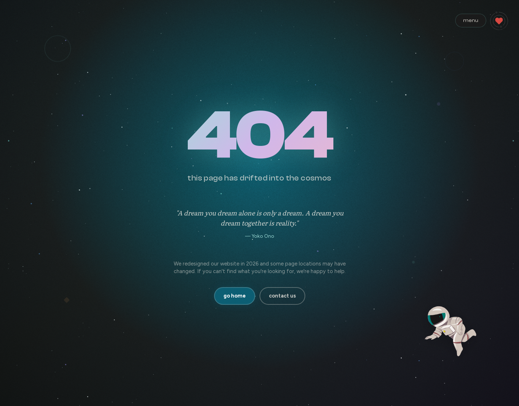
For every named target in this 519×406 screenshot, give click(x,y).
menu (470, 20)
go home (234, 296)
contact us (282, 296)
